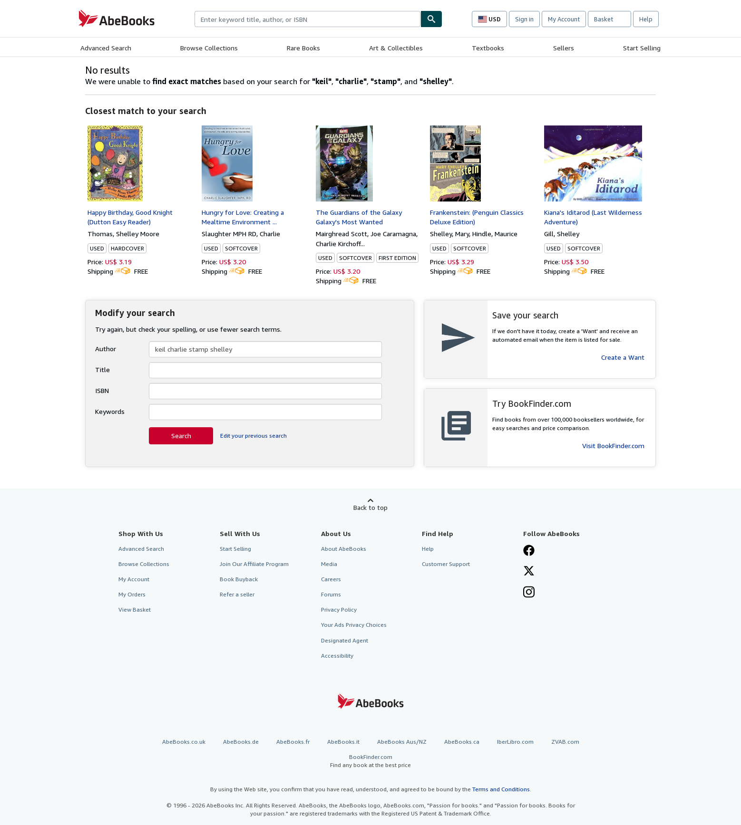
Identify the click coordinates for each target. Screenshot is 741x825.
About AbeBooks (343, 548)
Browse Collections (209, 48)
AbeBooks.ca (461, 741)
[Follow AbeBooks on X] (529, 572)
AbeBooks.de (241, 741)
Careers (331, 579)
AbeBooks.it (343, 741)
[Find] (431, 19)
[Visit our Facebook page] (529, 551)
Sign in (524, 19)
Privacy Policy (339, 609)
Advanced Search (105, 48)
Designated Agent (344, 640)
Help (646, 19)
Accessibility (337, 655)
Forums (331, 594)
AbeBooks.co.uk (183, 741)
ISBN (102, 390)
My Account (564, 19)
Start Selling (642, 48)
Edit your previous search (253, 435)
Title (102, 369)
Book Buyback (239, 579)
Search (181, 436)
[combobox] (307, 19)
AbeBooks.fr (293, 741)
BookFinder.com (370, 761)
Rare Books (303, 48)
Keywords (110, 411)
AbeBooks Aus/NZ (402, 741)
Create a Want (622, 357)
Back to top (370, 507)
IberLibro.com (515, 741)
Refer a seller (237, 594)
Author (105, 349)
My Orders (132, 594)
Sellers (563, 48)
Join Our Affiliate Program (254, 563)
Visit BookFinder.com (613, 445)
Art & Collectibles (396, 48)
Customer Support (446, 563)
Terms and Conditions (501, 789)
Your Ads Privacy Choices (354, 624)
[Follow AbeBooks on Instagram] (529, 593)
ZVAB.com (565, 741)
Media (329, 563)
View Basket (134, 609)
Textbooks (488, 48)
